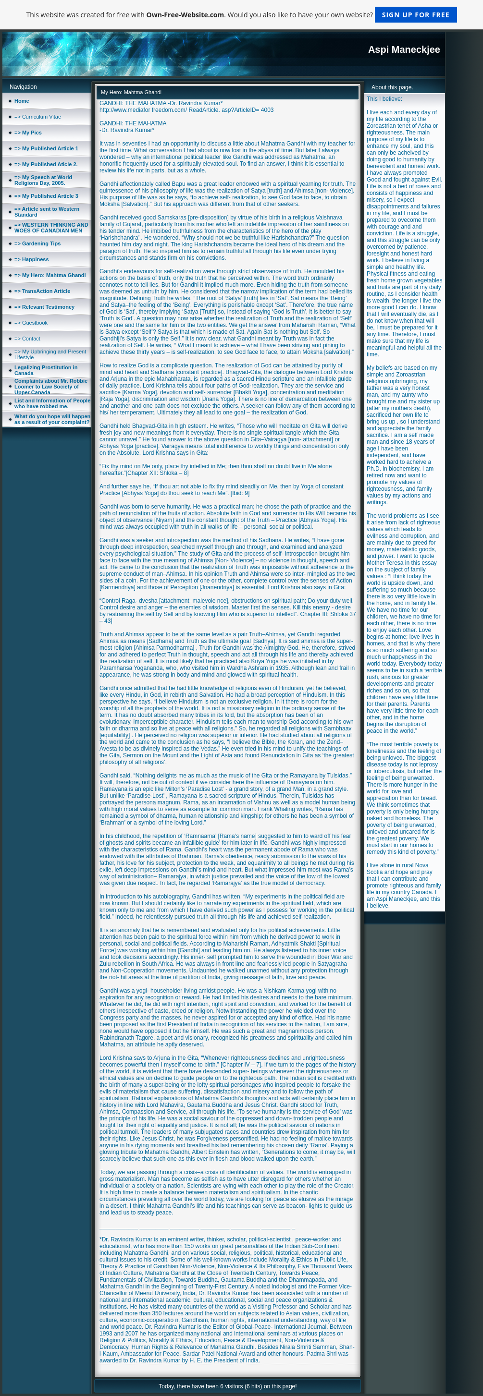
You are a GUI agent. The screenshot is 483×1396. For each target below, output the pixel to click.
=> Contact (27, 338)
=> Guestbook (31, 323)
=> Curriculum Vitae (37, 117)
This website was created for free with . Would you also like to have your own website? (241, 15)
